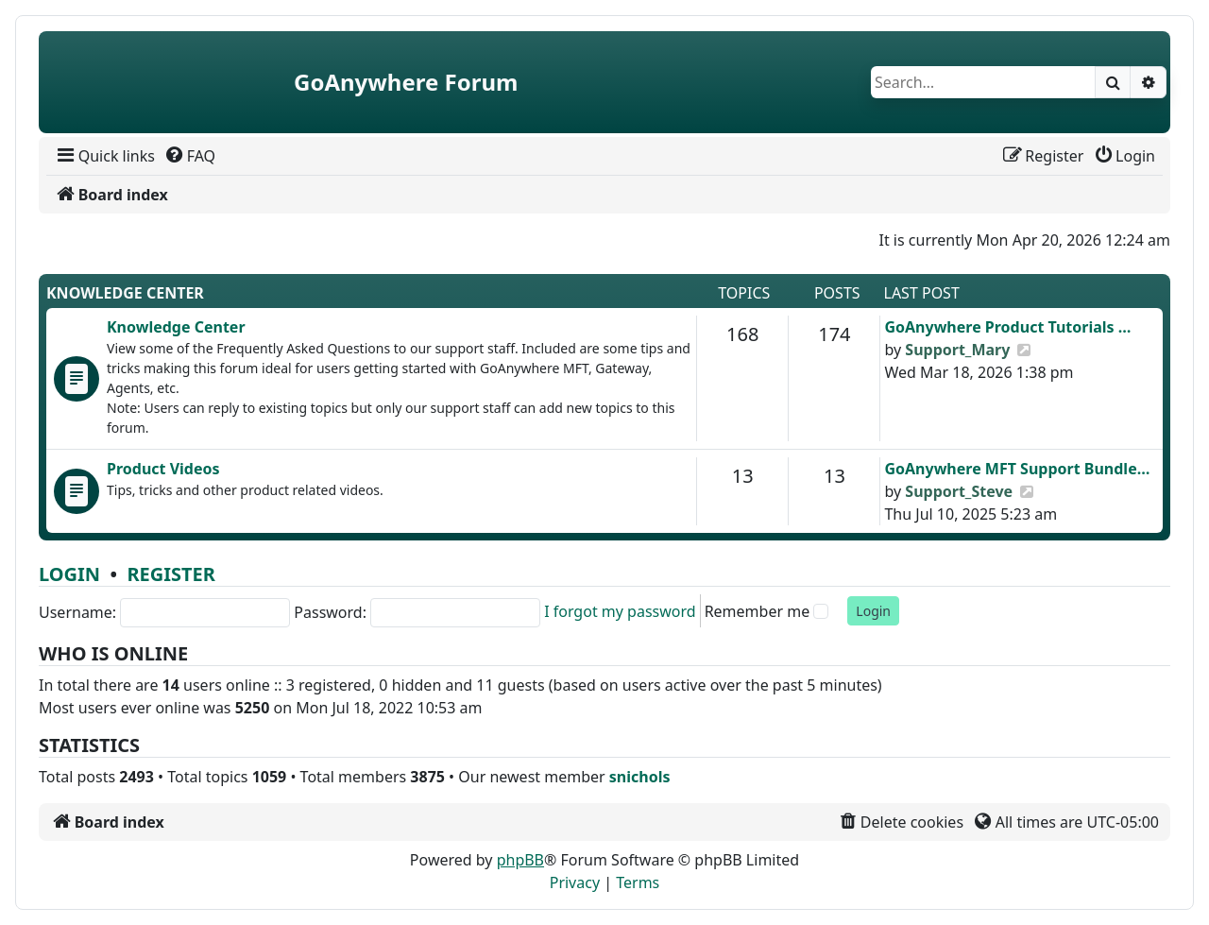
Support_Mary (957, 349)
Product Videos (163, 468)
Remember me (757, 611)
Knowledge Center (125, 293)
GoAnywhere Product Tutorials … (1007, 327)
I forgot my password (619, 611)
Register (170, 574)
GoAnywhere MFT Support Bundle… (1016, 468)
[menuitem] (104, 156)
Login (69, 574)
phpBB (520, 859)
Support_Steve (959, 491)
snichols (640, 776)
